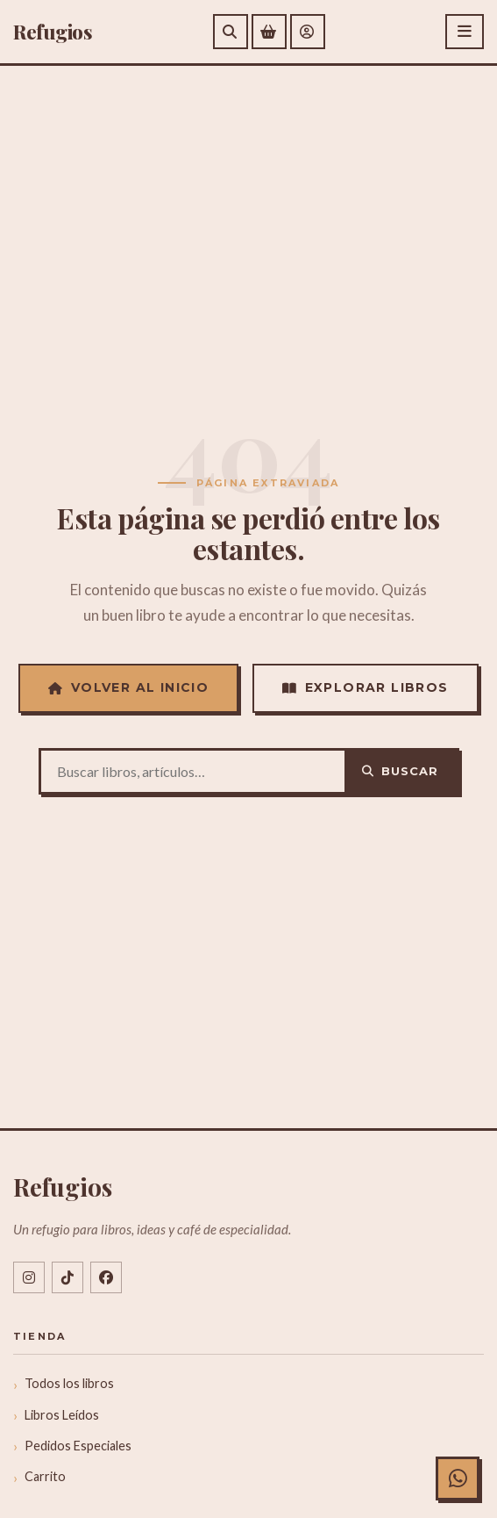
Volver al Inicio (128, 687)
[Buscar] (230, 31)
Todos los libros (69, 1383)
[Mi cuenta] (307, 31)
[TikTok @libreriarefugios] (67, 1277)
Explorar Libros (365, 687)
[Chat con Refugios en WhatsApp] (457, 1478)
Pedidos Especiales (78, 1445)
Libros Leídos (62, 1414)
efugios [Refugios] (52, 31)
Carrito (45, 1476)
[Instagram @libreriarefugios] (29, 1277)
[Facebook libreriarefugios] (106, 1277)
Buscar (400, 771)
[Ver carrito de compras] (269, 31)
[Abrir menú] (464, 31)
